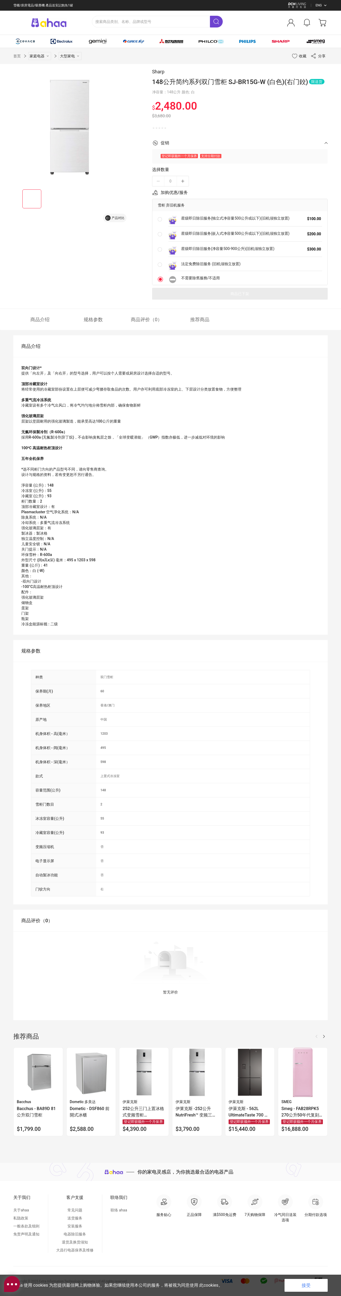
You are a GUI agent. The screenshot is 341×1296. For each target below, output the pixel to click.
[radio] (153, 128)
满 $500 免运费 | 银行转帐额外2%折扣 (40, 5)
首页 (17, 56)
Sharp (158, 71)
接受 (306, 1285)
